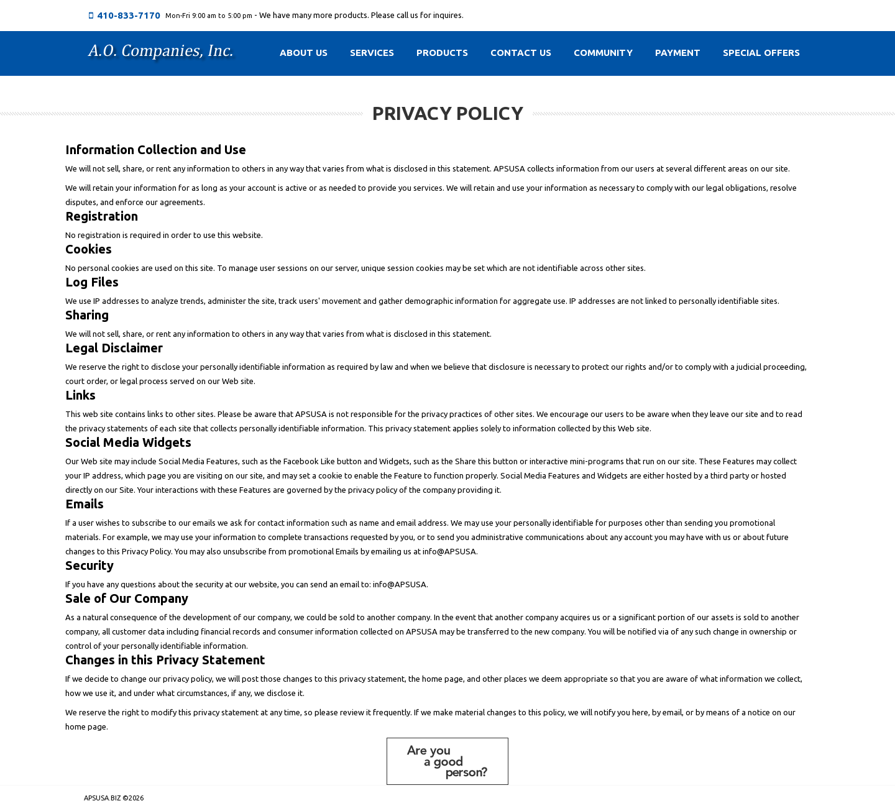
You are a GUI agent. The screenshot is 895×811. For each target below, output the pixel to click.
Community (603, 52)
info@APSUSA (449, 551)
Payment (677, 52)
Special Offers (761, 52)
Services (372, 52)
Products (442, 52)
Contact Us (520, 52)
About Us (304, 52)
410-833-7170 (128, 15)
